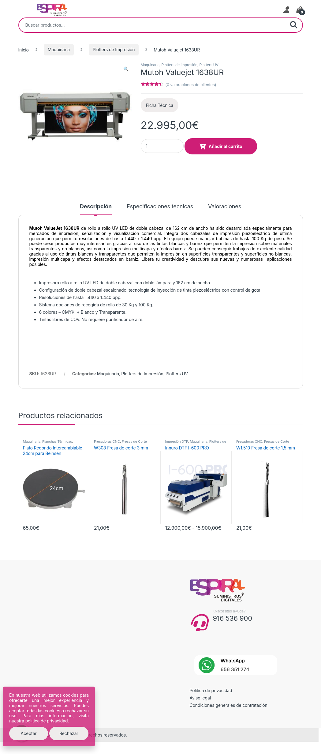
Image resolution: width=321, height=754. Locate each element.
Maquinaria (59, 49)
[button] (126, 69)
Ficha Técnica (160, 105)
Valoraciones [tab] (224, 207)
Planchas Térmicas (57, 441)
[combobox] (152, 25)
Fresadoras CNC (107, 441)
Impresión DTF (176, 441)
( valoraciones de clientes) (190, 84)
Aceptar (29, 733)
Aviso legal (200, 697)
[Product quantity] (162, 146)
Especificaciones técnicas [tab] (160, 207)
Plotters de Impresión (114, 49)
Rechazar (68, 733)
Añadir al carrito (225, 146)
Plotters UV (208, 65)
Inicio (23, 49)
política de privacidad (46, 720)
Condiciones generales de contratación (228, 705)
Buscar (293, 25)
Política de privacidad (211, 690)
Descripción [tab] (96, 207)
